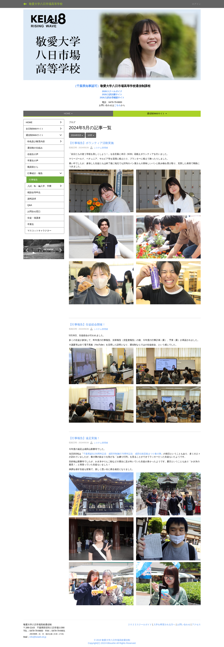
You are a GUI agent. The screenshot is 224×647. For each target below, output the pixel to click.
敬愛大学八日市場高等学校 (46, 3)
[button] (157, 113)
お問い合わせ (183, 624)
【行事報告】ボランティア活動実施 (91, 143)
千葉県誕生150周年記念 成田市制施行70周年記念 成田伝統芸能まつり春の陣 (122, 453)
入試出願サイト (114, 94)
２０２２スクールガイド (140, 624)
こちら (117, 105)
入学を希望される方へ (164, 624)
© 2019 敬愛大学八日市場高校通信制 (112, 640)
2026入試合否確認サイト (112, 97)
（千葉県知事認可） (87, 86)
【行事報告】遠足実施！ (84, 438)
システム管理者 (99, 148)
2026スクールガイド (112, 91)
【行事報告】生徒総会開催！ (87, 324)
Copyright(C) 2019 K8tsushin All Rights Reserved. (112, 643)
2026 (104, 94)
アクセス (196, 624)
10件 (91, 135)
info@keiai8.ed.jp (38, 637)
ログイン (196, 4)
